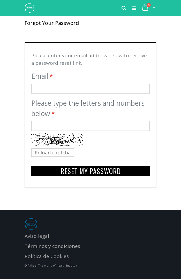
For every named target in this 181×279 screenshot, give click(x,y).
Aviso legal (37, 236)
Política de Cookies (47, 256)
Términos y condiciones (52, 246)
